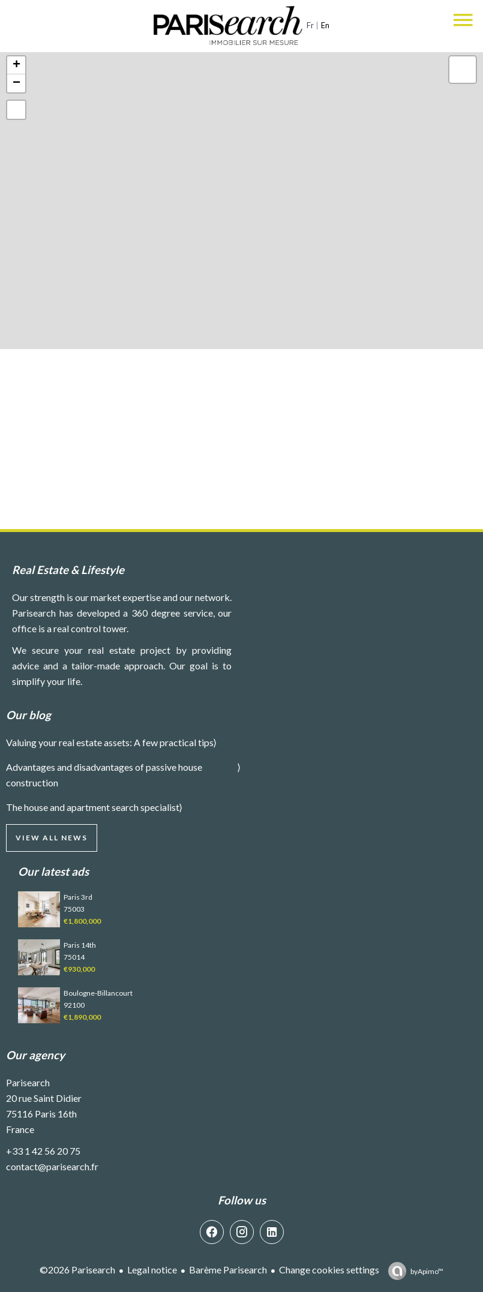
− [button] (16, 83)
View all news (52, 837)
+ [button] (16, 65)
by (426, 1271)
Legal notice (152, 1269)
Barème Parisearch (228, 1269)
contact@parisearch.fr (52, 1166)
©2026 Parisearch (77, 1269)
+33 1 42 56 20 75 (43, 1150)
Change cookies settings (329, 1269)
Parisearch (28, 1082)
